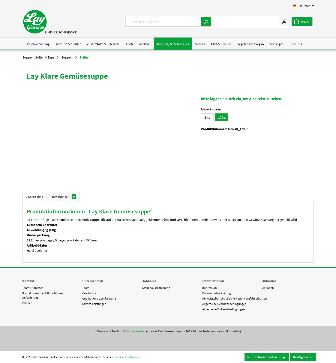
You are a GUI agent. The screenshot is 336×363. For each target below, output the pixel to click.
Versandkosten (136, 331)
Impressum (209, 288)
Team (85, 288)
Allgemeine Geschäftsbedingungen (224, 304)
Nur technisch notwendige (266, 357)
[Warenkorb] (302, 21)
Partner (27, 303)
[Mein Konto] (284, 21)
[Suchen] (206, 22)
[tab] (34, 196)
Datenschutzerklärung (216, 293)
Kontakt (28, 281)
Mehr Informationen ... (128, 356)
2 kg (207, 117)
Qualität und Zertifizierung (99, 298)
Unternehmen (92, 281)
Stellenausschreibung (156, 288)
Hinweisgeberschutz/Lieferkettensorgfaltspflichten (234, 298)
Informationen (213, 281)
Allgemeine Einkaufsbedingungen (223, 309)
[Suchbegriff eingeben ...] (163, 22)
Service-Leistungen (94, 304)
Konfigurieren (303, 357)
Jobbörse (149, 281)
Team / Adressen (33, 288)
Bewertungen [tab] (64, 196)
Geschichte (89, 293)
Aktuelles (269, 281)
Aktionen (268, 288)
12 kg (222, 117)
